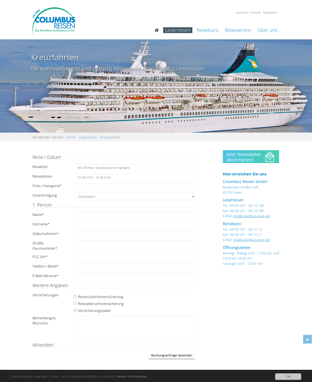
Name (38, 214)
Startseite (242, 12)
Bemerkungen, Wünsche (44, 321)
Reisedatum (42, 176)
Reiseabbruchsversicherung (99, 303)
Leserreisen (177, 30)
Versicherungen (45, 295)
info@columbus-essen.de (251, 216)
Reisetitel (39, 166)
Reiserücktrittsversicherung (99, 296)
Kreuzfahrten (110, 137)
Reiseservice (238, 30)
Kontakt (256, 12)
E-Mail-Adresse (45, 275)
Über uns (267, 30)
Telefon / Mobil (45, 266)
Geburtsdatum (45, 233)
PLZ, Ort (39, 256)
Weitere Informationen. (132, 376)
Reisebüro (207, 30)
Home (71, 137)
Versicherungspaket (93, 310)
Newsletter (270, 12)
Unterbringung (44, 195)
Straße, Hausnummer (44, 246)
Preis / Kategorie (47, 185)
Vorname (41, 224)
